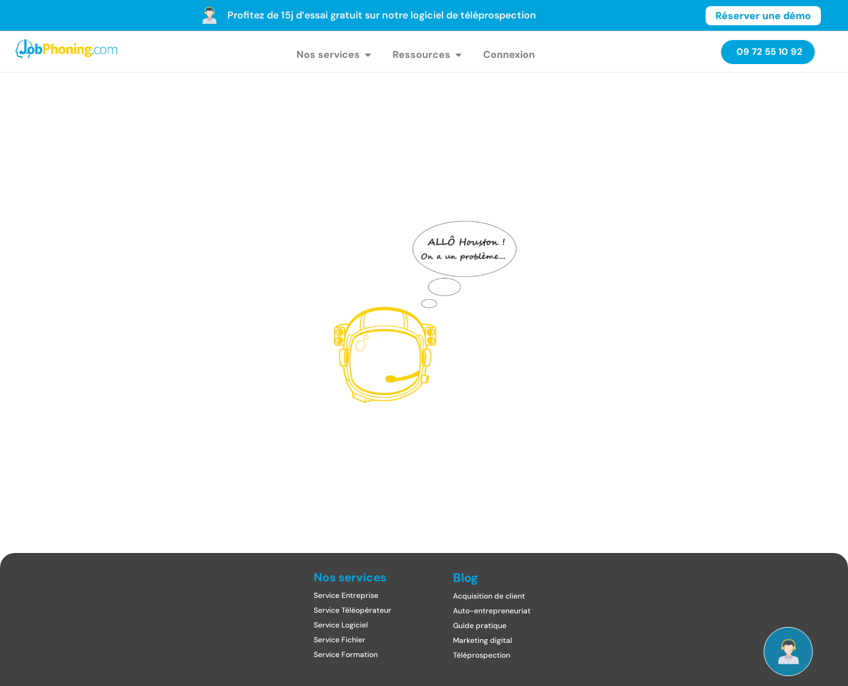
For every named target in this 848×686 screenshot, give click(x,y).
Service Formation (346, 655)
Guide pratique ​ (480, 626)
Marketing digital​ (482, 640)
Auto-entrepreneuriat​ (492, 611)
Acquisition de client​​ (489, 596)
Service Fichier (339, 640)
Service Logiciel (341, 625)
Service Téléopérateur (352, 610)
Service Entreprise (346, 595)
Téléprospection (481, 655)
